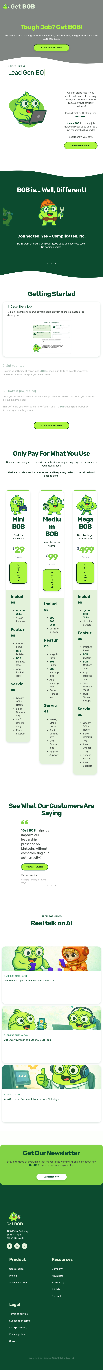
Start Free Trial (18, 572)
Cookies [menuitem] (13, 1341)
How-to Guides (12, 1094)
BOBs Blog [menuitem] (58, 1282)
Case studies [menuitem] (16, 1268)
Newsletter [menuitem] (58, 1275)
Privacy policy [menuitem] (17, 1334)
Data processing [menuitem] (18, 1327)
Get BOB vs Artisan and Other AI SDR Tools (27, 1039)
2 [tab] (51, 263)
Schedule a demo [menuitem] (18, 1282)
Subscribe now (52, 1176)
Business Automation (16, 976)
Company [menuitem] (57, 1268)
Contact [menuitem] (56, 1296)
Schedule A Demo (80, 145)
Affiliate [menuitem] (56, 1289)
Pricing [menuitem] (13, 1275)
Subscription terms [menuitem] (19, 1320)
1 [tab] (47, 263)
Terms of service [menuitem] (18, 1313)
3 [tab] (55, 263)
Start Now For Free (51, 47)
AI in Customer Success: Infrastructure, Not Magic (31, 1099)
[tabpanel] (51, 226)
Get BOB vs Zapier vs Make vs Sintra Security (29, 980)
